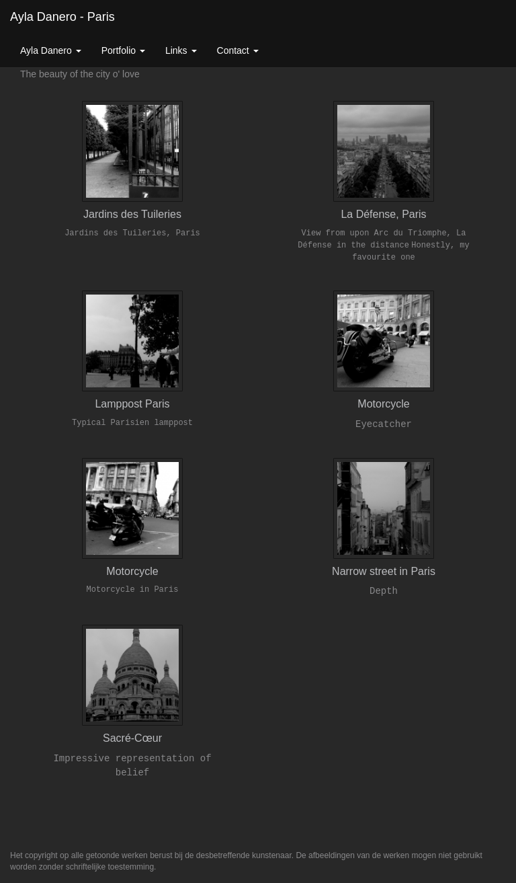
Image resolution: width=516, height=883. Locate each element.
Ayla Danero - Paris (62, 17)
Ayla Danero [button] (50, 50)
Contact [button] (238, 50)
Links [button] (181, 50)
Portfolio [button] (123, 50)
